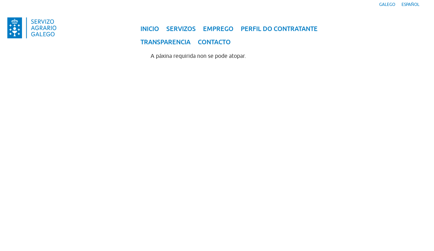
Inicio (149, 28)
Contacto (214, 42)
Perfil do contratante (279, 28)
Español (410, 4)
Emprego (218, 28)
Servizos (181, 28)
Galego (387, 4)
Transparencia (165, 42)
